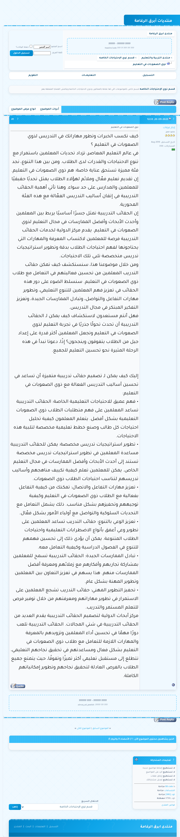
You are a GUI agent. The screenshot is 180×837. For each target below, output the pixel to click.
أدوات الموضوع (47, 109)
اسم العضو (54, 47)
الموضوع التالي (81, 728)
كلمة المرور (54, 53)
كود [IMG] (167, 795)
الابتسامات (167, 791)
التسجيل (146, 75)
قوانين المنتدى (165, 805)
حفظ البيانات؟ (21, 47)
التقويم (30, 75)
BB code (166, 787)
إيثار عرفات (166, 127)
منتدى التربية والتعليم (153, 58)
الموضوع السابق (98, 728)
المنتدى (15, 826)
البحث (26, 826)
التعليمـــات (86, 75)
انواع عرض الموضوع (21, 109)
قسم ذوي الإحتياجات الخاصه (114, 58)
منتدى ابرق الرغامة (157, 34)
